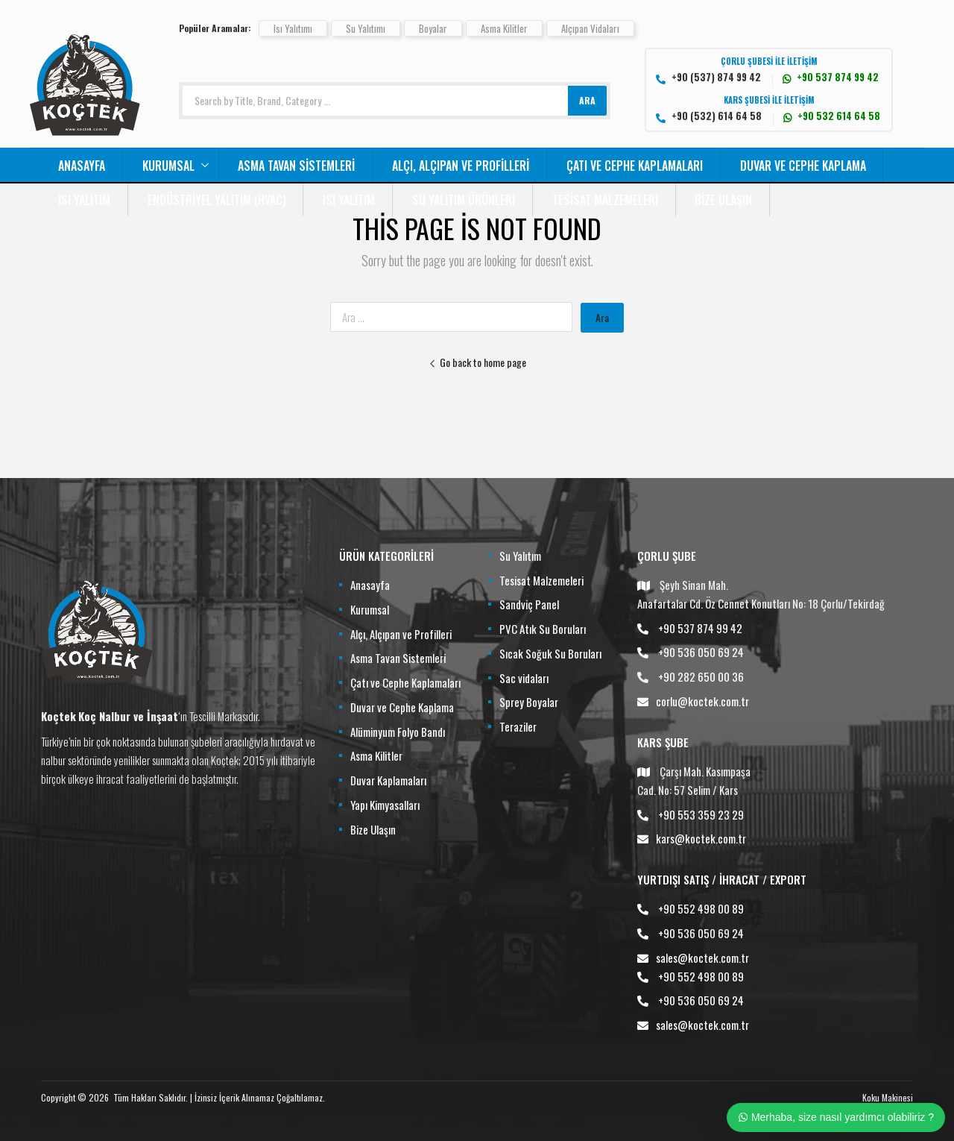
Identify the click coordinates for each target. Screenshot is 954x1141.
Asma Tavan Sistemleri (296, 166)
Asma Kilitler (504, 28)
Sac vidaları (524, 678)
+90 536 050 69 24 (701, 652)
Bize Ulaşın (723, 200)
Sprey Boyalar (528, 702)
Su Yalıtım (520, 555)
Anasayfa (81, 166)
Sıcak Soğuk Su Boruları (550, 653)
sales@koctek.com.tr (702, 957)
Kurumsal (168, 166)
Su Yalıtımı (365, 28)
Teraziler (518, 726)
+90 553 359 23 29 (701, 814)
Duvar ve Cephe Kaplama (803, 166)
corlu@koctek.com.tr (702, 701)
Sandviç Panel (529, 604)
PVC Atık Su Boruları (542, 628)
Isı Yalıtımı (293, 28)
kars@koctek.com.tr (701, 838)
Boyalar (433, 28)
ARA (587, 100)
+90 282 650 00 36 (701, 676)
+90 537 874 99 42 (700, 628)
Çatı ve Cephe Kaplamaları (634, 166)
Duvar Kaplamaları (388, 780)
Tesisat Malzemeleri (605, 200)
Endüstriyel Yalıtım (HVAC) (217, 200)
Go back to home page (477, 362)
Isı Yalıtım (84, 200)
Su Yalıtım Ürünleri (463, 200)
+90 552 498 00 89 (701, 908)
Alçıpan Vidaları (590, 28)
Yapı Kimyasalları (385, 804)
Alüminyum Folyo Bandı (397, 731)
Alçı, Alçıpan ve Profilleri (460, 166)
